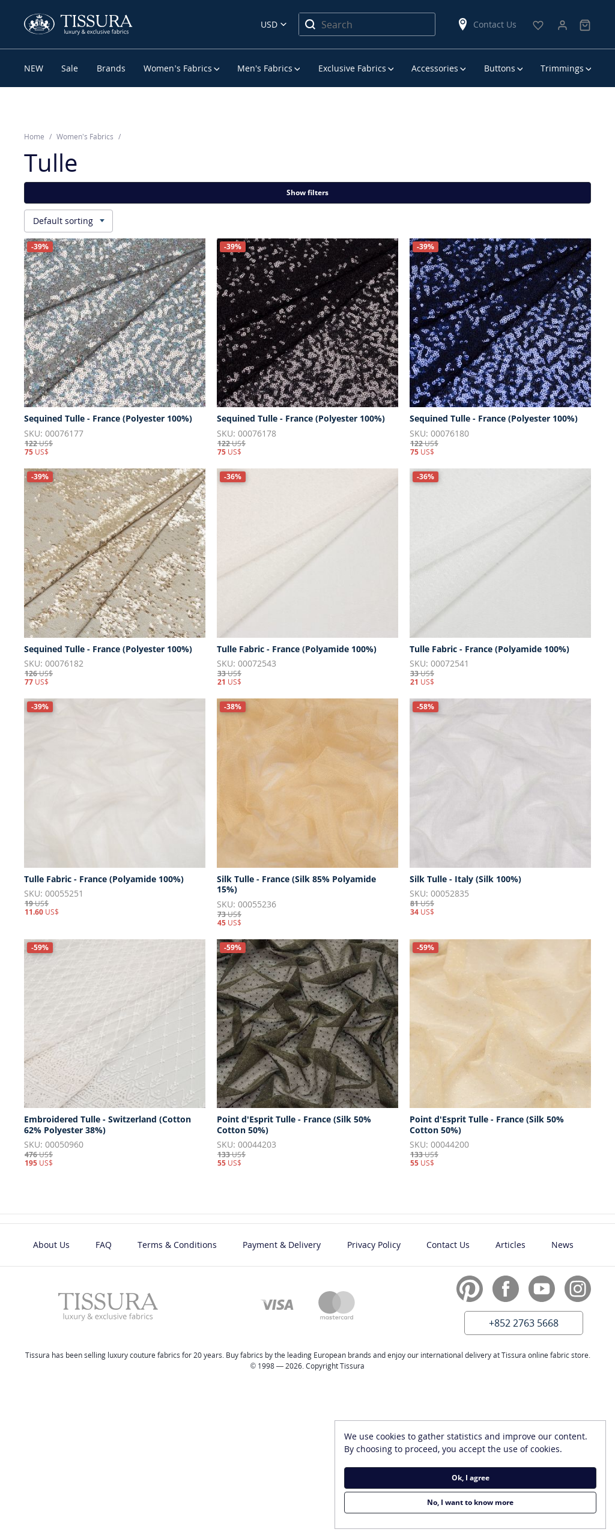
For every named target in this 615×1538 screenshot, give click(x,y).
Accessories (434, 68)
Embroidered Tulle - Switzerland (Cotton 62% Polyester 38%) (107, 1124)
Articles (510, 1244)
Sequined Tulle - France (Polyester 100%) (108, 418)
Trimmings (562, 68)
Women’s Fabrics (177, 68)
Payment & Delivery (282, 1244)
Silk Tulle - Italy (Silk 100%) (465, 879)
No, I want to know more (470, 1502)
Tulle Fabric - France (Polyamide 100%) (297, 649)
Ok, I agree (470, 1478)
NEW (33, 68)
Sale (69, 68)
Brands (111, 68)
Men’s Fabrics (264, 68)
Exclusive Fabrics (352, 68)
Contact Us (486, 24)
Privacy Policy (374, 1244)
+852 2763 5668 (524, 1323)
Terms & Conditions (177, 1244)
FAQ (103, 1244)
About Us (51, 1244)
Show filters (307, 192)
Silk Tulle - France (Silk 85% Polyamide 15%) (296, 884)
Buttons (499, 68)
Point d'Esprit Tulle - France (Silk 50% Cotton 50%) (294, 1124)
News (562, 1244)
